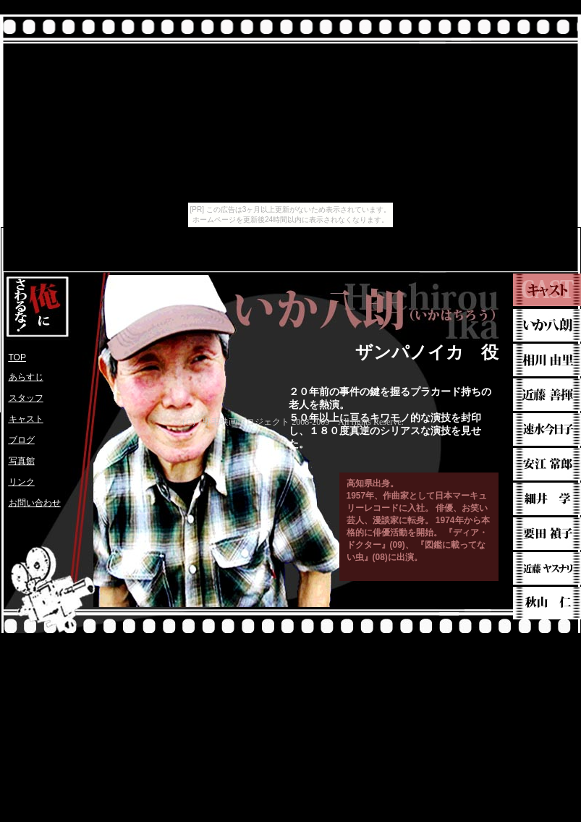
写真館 (22, 461)
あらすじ (26, 377)
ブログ (22, 440)
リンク (22, 482)
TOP (17, 357)
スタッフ (26, 398)
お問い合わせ (35, 503)
